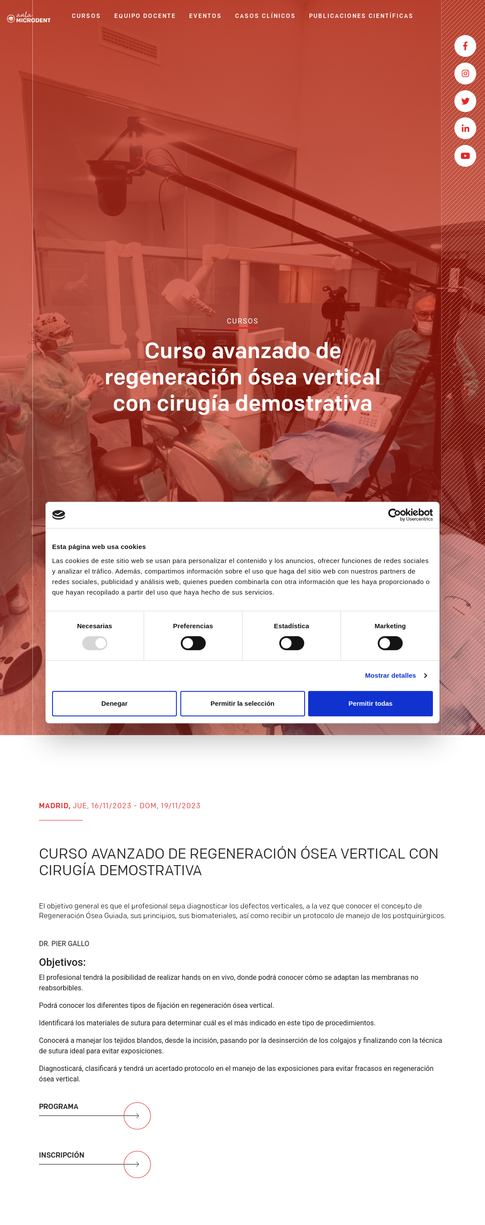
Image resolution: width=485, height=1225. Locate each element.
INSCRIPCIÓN (96, 1168)
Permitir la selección (242, 703)
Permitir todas (370, 703)
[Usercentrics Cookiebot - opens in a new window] (394, 514)
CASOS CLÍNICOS (265, 16)
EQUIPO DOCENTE (145, 16)
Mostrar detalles (390, 675)
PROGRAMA (96, 1119)
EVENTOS (205, 16)
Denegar (114, 703)
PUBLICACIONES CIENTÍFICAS (361, 16)
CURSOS (86, 16)
